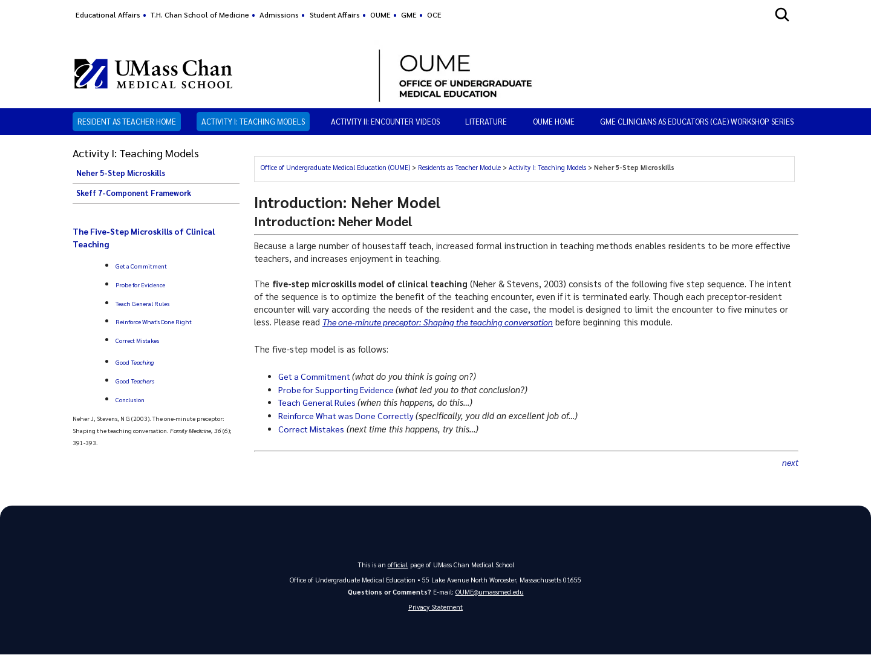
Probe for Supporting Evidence (339, 389)
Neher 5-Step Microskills (120, 173)
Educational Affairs (108, 14)
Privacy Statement (435, 607)
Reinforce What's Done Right (154, 321)
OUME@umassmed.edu (490, 591)
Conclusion (130, 399)
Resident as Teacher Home (126, 121)
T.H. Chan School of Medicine (200, 14)
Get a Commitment (141, 266)
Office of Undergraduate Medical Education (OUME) (335, 167)
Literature (486, 121)
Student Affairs (335, 14)
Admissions (279, 14)
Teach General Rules (142, 303)
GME (409, 14)
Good (135, 362)
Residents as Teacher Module (459, 167)
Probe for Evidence (140, 284)
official (398, 564)
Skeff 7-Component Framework (133, 193)
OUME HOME (554, 121)
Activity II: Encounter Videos (385, 121)
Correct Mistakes (137, 340)
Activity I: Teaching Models (253, 121)
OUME (380, 14)
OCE (434, 14)
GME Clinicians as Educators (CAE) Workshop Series (697, 121)
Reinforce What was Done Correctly (349, 415)
